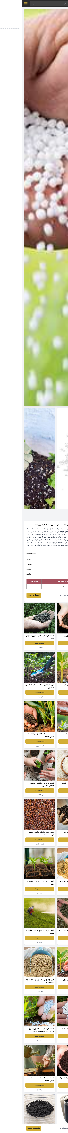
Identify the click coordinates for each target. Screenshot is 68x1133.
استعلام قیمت (11, 595)
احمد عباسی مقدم (45, 595)
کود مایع (17, 942)
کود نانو (50, 844)
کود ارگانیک (50, 647)
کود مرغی (51, 893)
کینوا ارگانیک (17, 844)
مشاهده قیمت (50, 643)
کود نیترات (17, 697)
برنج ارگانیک (50, 795)
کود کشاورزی (50, 697)
